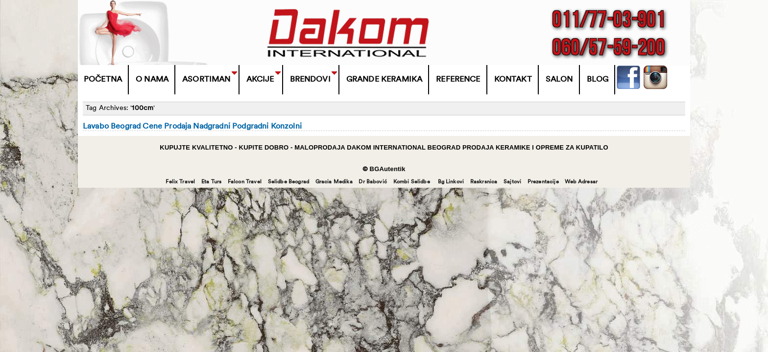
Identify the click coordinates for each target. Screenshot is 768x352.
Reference (458, 80)
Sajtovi (512, 182)
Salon (559, 80)
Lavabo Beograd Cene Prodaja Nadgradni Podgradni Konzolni (192, 127)
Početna (103, 80)
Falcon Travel (245, 182)
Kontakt (513, 80)
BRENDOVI (310, 80)
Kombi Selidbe (411, 182)
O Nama (152, 80)
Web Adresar (581, 182)
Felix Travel (180, 182)
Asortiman (206, 80)
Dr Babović (373, 182)
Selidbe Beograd (288, 182)
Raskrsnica (484, 182)
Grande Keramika (384, 80)
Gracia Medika (334, 182)
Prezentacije (543, 182)
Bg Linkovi (451, 182)
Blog (598, 80)
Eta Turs (211, 182)
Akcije (260, 80)
